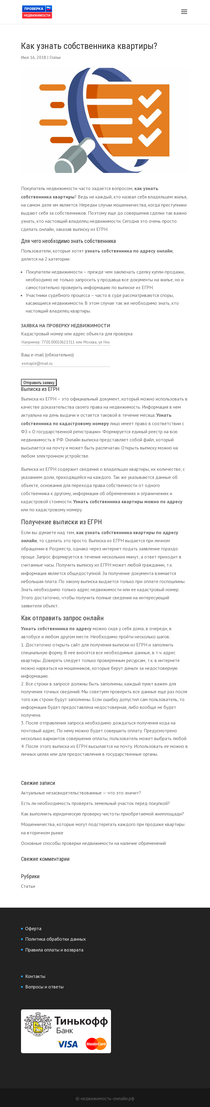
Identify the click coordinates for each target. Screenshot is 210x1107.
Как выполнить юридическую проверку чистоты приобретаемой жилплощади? (102, 814)
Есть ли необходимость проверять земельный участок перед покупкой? (95, 803)
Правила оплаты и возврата (54, 950)
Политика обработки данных (55, 939)
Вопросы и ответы (44, 987)
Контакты (35, 976)
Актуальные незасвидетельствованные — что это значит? (81, 793)
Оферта (33, 928)
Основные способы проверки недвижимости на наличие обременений (93, 843)
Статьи (55, 57)
